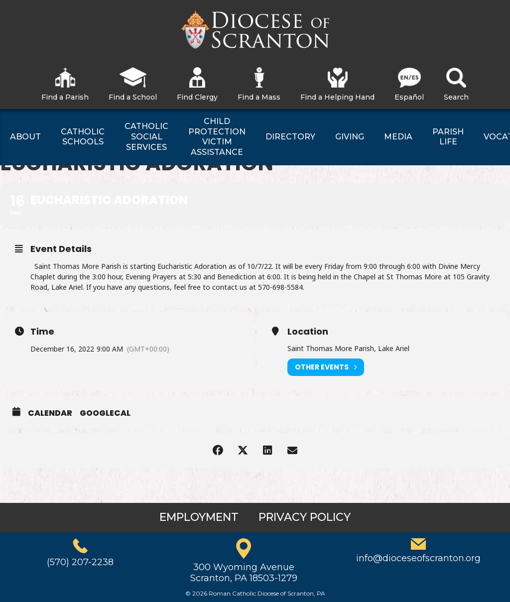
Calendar (50, 413)
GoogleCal (105, 413)
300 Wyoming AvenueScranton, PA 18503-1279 (243, 573)
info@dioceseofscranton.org (418, 558)
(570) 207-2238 (80, 562)
